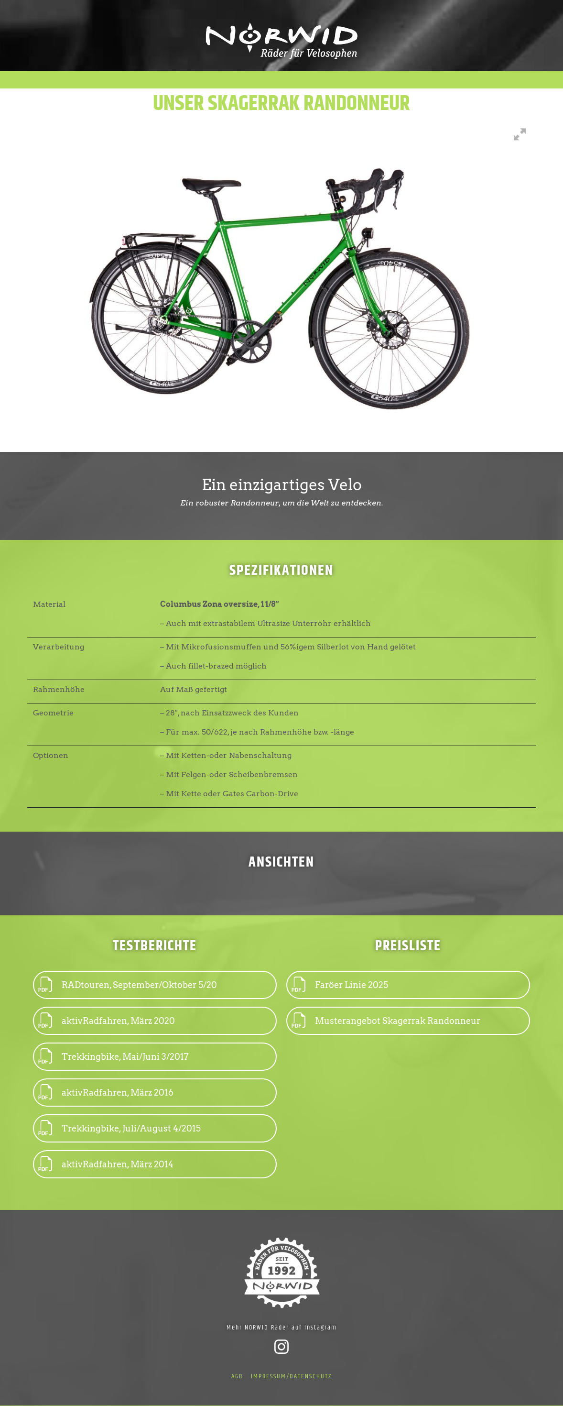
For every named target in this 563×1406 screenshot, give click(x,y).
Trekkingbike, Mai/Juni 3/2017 (113, 1056)
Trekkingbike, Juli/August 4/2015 (120, 1128)
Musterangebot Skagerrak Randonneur (386, 1020)
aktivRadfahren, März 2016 (106, 1092)
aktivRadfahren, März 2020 (107, 1020)
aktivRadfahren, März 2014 (106, 1164)
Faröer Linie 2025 (340, 985)
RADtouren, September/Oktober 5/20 (128, 985)
